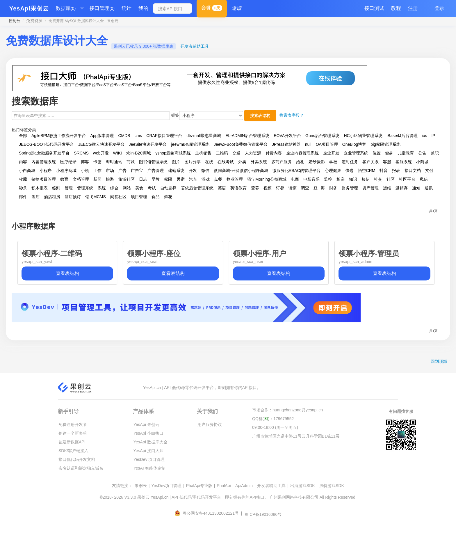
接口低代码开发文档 (76, 459)
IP (433, 135)
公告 (422, 153)
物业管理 (235, 179)
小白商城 (27, 170)
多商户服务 (281, 161)
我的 (143, 8)
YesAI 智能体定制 (149, 468)
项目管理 (139, 196)
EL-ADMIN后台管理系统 (247, 135)
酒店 (35, 196)
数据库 (66, 8)
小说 (85, 170)
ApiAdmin (244, 485)
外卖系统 (259, 161)
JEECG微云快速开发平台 (101, 144)
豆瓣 (319, 188)
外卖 (242, 161)
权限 (168, 179)
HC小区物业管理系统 (363, 135)
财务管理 (350, 188)
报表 (396, 170)
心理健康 (333, 170)
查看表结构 (67, 273)
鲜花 (168, 196)
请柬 (292, 188)
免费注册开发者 (72, 424)
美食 (139, 188)
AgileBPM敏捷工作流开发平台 (58, 135)
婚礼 (300, 161)
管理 (69, 188)
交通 (236, 153)
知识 (353, 179)
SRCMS (81, 153)
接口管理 (102, 8)
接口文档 (413, 170)
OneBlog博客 (354, 144)
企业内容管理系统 (302, 153)
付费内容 (274, 153)
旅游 (110, 179)
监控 (328, 179)
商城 (131, 161)
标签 (175, 115)
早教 (156, 179)
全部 (23, 135)
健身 (389, 153)
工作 (97, 170)
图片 (176, 161)
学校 (333, 161)
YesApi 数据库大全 (150, 442)
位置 (377, 153)
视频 (267, 188)
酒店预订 (73, 196)
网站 (127, 188)
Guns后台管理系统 (322, 135)
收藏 (23, 179)
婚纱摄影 (317, 161)
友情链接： (122, 485)
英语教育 (238, 188)
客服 (387, 161)
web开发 (101, 153)
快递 (349, 170)
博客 (85, 161)
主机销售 (203, 153)
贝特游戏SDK (331, 485)
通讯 (429, 188)
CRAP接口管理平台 (164, 135)
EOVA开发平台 (287, 135)
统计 (126, 8)
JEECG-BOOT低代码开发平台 (46, 144)
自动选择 (168, 188)
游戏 (206, 179)
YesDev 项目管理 (149, 459)
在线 (209, 161)
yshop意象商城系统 (172, 153)
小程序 (46, 170)
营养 (255, 188)
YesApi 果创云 (146, 424)
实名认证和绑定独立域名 (80, 468)
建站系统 (176, 170)
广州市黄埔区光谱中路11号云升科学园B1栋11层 (295, 436)
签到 (56, 188)
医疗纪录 (68, 161)
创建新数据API (72, 442)
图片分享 (192, 161)
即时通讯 (114, 161)
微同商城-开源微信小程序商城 (241, 170)
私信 (424, 179)
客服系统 (404, 161)
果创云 (141, 485)
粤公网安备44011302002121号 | (208, 513)
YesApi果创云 (29, 8)
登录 (439, 8)
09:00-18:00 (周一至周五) (275, 427)
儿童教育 (406, 153)
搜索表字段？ (291, 115)
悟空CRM (366, 170)
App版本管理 (102, 135)
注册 (413, 8)
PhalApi (224, 485)
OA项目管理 (327, 144)
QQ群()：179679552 (273, 418)
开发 (193, 170)
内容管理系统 (43, 161)
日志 (143, 179)
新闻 (97, 179)
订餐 (280, 188)
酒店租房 (52, 196)
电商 (295, 179)
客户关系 (370, 161)
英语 (222, 188)
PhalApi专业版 (199, 485)
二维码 (222, 153)
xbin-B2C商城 (138, 153)
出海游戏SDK (302, 485)
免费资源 (34, 20)
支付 (429, 170)
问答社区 (118, 196)
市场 (110, 170)
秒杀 (23, 188)
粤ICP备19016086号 (263, 514)
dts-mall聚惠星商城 (203, 135)
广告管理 (155, 170)
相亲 (340, 179)
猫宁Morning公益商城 (266, 179)
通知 (416, 188)
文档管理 (81, 179)
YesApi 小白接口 (148, 433)
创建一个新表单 (72, 433)
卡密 (97, 161)
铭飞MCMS (95, 196)
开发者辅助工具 (194, 46)
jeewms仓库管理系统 (190, 144)
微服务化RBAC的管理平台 (296, 170)
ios (424, 135)
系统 (102, 188)
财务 (333, 188)
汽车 (193, 179)
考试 (152, 188)
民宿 (181, 179)
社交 (378, 179)
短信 (365, 179)
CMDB (124, 135)
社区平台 (407, 179)
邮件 (23, 196)
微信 (205, 170)
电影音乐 (311, 179)
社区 (390, 179)
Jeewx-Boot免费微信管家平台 (241, 144)
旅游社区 (126, 179)
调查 (305, 188)
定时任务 (350, 161)
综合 (114, 188)
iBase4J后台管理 (402, 135)
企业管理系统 (356, 153)
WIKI (117, 153)
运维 (387, 188)
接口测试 (374, 8)
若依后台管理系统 (197, 188)
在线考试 (226, 161)
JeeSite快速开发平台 (148, 144)
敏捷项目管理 (43, 179)
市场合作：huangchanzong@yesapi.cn (287, 410)
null (308, 144)
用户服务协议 (209, 424)
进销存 (402, 188)
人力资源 (253, 153)
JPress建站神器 (286, 144)
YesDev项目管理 (166, 485)
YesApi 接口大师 (148, 450)
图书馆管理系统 (153, 161)
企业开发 (331, 153)
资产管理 (370, 188)
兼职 (435, 153)
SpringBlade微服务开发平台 (44, 153)
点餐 (218, 179)
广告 (122, 170)
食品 (156, 196)
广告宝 (137, 170)
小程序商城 (66, 170)
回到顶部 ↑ (440, 361)
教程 (396, 8)
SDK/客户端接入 (73, 450)
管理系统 (85, 188)
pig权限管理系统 (385, 144)
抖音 (384, 170)
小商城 (422, 161)
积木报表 (39, 188)
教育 (64, 179)
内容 (23, 161)
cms (138, 135)
